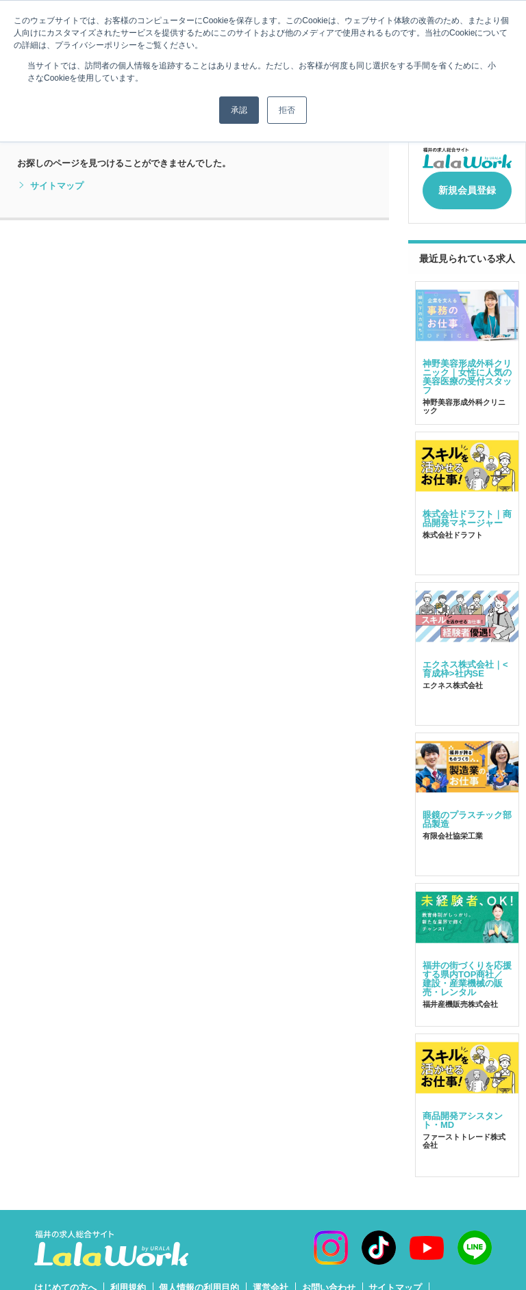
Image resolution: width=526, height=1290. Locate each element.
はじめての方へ (65, 1280)
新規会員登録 (467, 186)
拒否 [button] (287, 110)
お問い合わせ (328, 1280)
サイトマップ (50, 186)
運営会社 (270, 1280)
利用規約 (128, 1280)
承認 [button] (239, 110)
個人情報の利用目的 (199, 1280)
